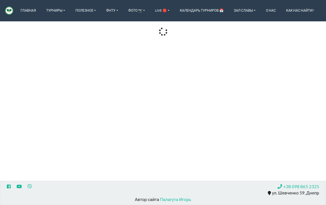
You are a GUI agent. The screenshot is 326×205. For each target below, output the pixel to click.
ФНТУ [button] (110, 10)
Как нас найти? (300, 10)
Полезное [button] (84, 10)
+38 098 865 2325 (298, 186)
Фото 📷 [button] (135, 10)
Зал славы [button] (243, 10)
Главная (28, 10)
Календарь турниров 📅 (201, 10)
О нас (271, 10)
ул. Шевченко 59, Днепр (293, 193)
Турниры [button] (54, 10)
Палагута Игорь (175, 199)
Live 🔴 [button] (161, 10)
